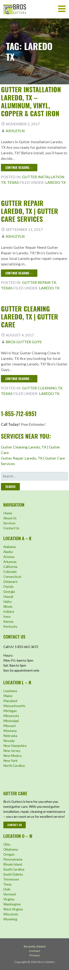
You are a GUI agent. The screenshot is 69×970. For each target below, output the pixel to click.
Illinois (8, 606)
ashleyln (15, 130)
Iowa (6, 616)
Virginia (8, 899)
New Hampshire (15, 746)
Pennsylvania (12, 859)
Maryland (10, 701)
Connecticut (12, 577)
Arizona (8, 557)
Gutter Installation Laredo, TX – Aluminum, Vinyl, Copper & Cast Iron (31, 101)
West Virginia (13, 909)
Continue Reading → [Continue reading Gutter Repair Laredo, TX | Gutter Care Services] (19, 273)
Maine (8, 696)
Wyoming (10, 919)
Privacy (34, 955)
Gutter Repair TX (39, 282)
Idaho (7, 601)
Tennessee (11, 879)
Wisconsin (10, 914)
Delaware (10, 581)
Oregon (9, 854)
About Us (10, 518)
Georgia (9, 591)
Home (7, 513)
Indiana (8, 611)
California (10, 567)
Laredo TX (55, 182)
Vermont (9, 894)
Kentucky (10, 626)
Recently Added (34, 946)
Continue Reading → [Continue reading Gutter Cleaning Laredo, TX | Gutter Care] (19, 378)
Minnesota (11, 716)
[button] (63, 8)
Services (9, 523)
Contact (34, 950)
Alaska (8, 552)
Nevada (9, 741)
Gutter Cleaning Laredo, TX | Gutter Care (29, 316)
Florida (8, 586)
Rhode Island (12, 864)
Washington (12, 904)
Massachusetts (14, 706)
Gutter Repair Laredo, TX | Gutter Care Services (29, 211)
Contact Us (11, 528)
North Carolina (14, 765)
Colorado (10, 572)
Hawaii (8, 596)
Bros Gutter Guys (24, 342)
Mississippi (11, 721)
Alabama (9, 547)
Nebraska (10, 736)
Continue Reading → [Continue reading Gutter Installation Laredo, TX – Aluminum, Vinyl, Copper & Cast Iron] (19, 167)
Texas (13, 182)
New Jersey (11, 751)
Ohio (6, 844)
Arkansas (10, 562)
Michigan (10, 711)
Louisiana (10, 691)
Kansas (8, 621)
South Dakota (13, 874)
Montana (10, 731)
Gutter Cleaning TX (42, 388)
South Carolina (13, 869)
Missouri (9, 726)
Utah (6, 889)
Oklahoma (10, 849)
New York (10, 761)
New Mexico (12, 756)
